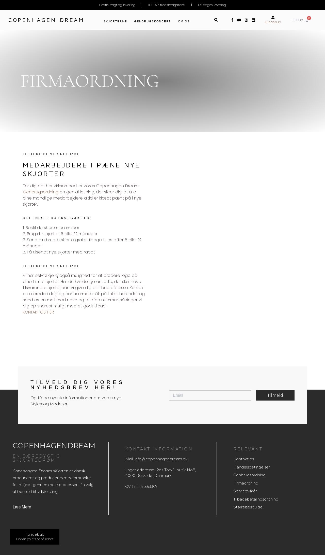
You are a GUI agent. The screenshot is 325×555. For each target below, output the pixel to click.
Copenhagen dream (46, 20)
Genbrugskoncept (152, 21)
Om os (184, 21)
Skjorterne (115, 21)
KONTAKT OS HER (38, 312)
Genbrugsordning (40, 192)
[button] (216, 20)
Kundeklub (273, 22)
